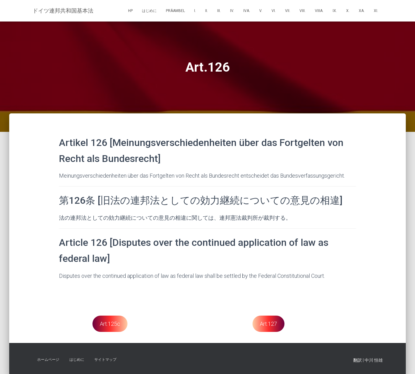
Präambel (175, 11)
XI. (376, 11)
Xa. (362, 11)
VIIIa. (319, 11)
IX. (335, 11)
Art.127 (268, 324)
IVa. (246, 11)
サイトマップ (105, 359)
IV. (232, 11)
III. (219, 11)
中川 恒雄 (374, 360)
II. (206, 11)
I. (195, 11)
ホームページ (48, 359)
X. (348, 11)
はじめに (149, 11)
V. (260, 11)
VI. (274, 11)
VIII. (303, 11)
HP (130, 11)
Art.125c (110, 324)
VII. (287, 11)
